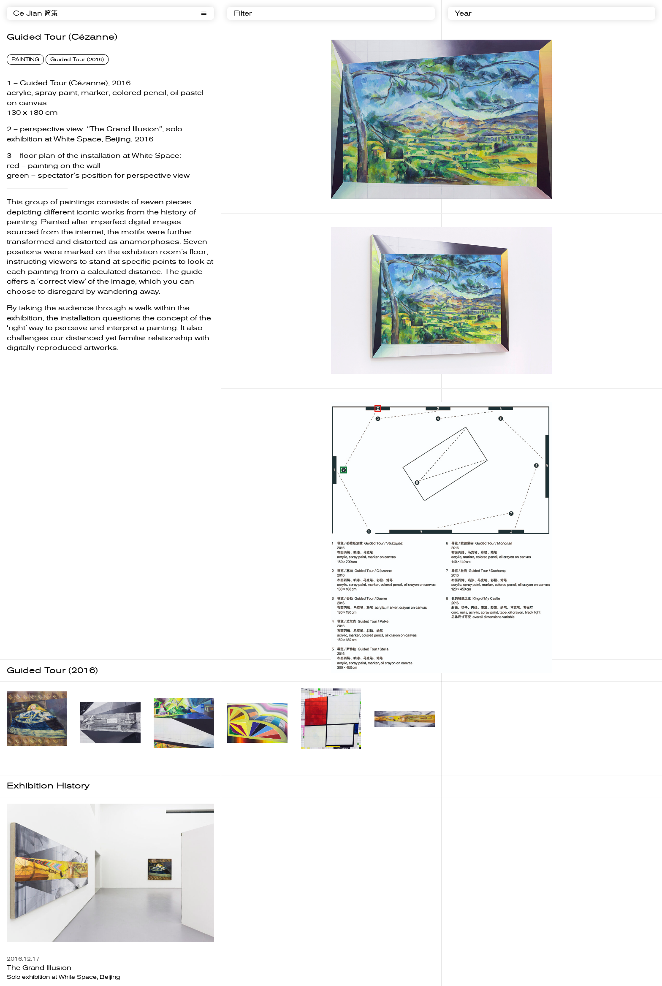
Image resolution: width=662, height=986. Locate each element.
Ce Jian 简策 (35, 13)
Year (463, 13)
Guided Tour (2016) (77, 59)
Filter (243, 13)
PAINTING (25, 59)
